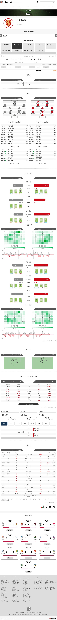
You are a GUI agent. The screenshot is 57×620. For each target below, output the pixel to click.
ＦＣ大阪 (24, 589)
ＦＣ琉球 (37, 59)
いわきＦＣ (14, 584)
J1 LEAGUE (3, 577)
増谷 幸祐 (38, 151)
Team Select (51, 7)
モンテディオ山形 (15, 583)
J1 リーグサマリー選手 (38, 580)
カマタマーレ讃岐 (26, 594)
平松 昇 (38, 136)
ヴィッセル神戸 (3, 596)
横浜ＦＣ (13, 588)
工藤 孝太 (10, 130)
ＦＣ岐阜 (24, 587)
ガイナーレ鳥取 (25, 591)
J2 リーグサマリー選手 (38, 583)
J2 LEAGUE (14, 577)
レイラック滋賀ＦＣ (26, 588)
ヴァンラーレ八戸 (15, 580)
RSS (55, 70)
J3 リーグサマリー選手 (38, 587)
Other (46, 577)
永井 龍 (10, 143)
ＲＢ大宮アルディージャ (16, 587)
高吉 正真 (10, 134)
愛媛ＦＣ (24, 595)
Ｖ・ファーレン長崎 (4, 601)
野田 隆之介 (39, 157)
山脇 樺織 (10, 127)
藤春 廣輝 (38, 130)
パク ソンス (39, 125)
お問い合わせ (38, 612)
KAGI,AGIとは (47, 584)
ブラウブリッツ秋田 (15, 582)
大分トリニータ (14, 600)
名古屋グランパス (4, 591)
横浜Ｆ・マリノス (4, 589)
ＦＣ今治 (13, 597)
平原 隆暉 (10, 155)
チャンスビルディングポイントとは (48, 407)
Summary (36, 577)
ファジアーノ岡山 (4, 597)
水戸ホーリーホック (4, 580)
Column (36, 7)
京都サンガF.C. (3, 593)
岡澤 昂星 (38, 132)
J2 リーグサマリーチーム (38, 582)
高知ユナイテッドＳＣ (27, 596)
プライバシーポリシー (28, 612)
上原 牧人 (38, 155)
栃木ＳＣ (24, 580)
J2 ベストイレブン (37, 584)
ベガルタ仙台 (14, 581)
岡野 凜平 (10, 138)
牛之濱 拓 (10, 141)
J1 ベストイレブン (37, 581)
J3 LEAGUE (25, 577)
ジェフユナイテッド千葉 (5, 582)
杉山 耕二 (10, 151)
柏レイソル (3, 583)
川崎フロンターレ (4, 588)
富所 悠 (38, 141)
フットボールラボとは (49, 581)
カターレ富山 (14, 593)
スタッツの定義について (51, 502)
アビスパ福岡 (3, 600)
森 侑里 (38, 127)
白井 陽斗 (38, 143)
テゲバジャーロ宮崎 (15, 601)
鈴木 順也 (38, 128)
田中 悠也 (10, 125)
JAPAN (28, 7)
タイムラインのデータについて (49, 340)
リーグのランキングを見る (28, 404)
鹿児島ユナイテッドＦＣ (27, 600)
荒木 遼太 (38, 134)
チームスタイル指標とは (49, 587)
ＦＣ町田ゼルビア (4, 587)
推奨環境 (21, 612)
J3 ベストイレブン (37, 588)
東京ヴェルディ (3, 586)
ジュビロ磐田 (14, 594)
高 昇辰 (10, 158)
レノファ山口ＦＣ (26, 593)
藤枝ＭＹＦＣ (14, 595)
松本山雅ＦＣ (25, 583)
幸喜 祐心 (38, 138)
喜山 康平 (10, 153)
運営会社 (33, 612)
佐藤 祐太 (38, 139)
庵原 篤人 (38, 158)
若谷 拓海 (10, 139)
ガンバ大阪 (3, 594)
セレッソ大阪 (3, 595)
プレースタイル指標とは (49, 586)
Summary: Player (20, 7)
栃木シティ (14, 586)
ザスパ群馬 (25, 581)
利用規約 (17, 612)
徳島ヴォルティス (15, 596)
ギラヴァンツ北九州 (14, 59)
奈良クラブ (25, 590)
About (43, 7)
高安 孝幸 (38, 153)
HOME (4, 7)
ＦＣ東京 (2, 584)
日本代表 (46, 580)
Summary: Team (12, 7)
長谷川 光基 (11, 128)
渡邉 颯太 (10, 160)
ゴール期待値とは (48, 589)
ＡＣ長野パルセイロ (26, 584)
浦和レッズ (3, 581)
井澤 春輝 (10, 136)
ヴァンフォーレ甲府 (15, 590)
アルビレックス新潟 (15, 591)
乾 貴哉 (10, 132)
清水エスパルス (3, 590)
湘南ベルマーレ (14, 589)
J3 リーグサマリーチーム (38, 586)
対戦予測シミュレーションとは (50, 588)
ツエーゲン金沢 (25, 586)
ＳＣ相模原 (25, 582)
